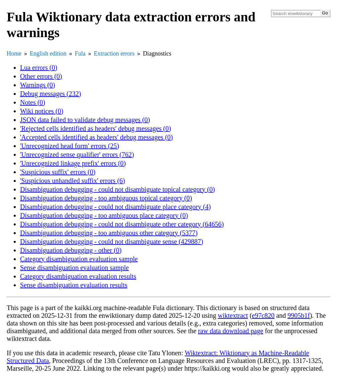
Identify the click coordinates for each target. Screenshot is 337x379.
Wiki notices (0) (41, 111)
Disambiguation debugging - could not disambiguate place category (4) (115, 206)
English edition (48, 53)
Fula (80, 53)
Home (14, 53)
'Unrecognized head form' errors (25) (69, 146)
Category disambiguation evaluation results (78, 276)
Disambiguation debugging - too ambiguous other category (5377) (108, 232)
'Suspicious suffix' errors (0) (57, 172)
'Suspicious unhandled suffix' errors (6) (72, 180)
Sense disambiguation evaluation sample (74, 267)
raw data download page (230, 331)
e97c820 (263, 315)
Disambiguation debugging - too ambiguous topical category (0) (106, 198)
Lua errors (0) (38, 67)
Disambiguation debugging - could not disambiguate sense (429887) (111, 241)
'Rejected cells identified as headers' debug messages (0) (95, 128)
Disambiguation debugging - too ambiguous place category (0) (104, 215)
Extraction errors (114, 53)
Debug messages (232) (50, 93)
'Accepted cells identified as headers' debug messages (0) (96, 137)
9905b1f (298, 315)
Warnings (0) (37, 85)
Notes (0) (32, 102)
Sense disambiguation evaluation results (74, 285)
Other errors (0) (41, 76)
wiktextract (233, 315)
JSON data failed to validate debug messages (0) (85, 119)
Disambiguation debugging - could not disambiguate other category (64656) (122, 224)
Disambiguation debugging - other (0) (70, 250)
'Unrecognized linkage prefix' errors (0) (73, 163)
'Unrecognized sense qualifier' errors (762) (77, 154)
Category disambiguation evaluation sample (79, 259)
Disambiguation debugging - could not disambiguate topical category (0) (117, 189)
